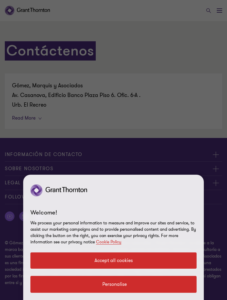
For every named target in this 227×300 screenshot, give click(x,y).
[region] (113, 237)
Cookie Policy (108, 242)
